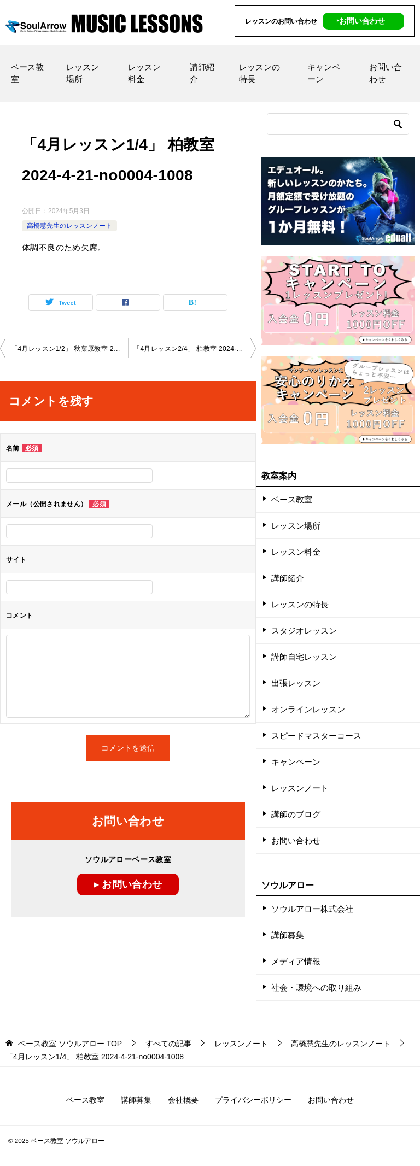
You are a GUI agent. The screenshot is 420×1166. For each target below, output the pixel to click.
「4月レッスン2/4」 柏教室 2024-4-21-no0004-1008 (194, 348)
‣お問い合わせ (360, 20)
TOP (70, 1043)
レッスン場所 (82, 73)
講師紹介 (202, 73)
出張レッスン (295, 683)
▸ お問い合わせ (128, 884)
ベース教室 (27, 73)
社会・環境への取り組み (316, 987)
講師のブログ (295, 814)
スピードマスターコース (316, 735)
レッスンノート (300, 788)
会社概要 (183, 1099)
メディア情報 (295, 961)
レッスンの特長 (259, 73)
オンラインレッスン (308, 709)
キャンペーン (323, 73)
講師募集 (287, 935)
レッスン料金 (144, 73)
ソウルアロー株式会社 (312, 908)
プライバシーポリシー (253, 1099)
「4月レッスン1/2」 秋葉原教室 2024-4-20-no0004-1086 (69, 348)
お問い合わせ (385, 73)
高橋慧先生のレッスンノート (69, 225)
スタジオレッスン (304, 630)
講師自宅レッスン (304, 656)
